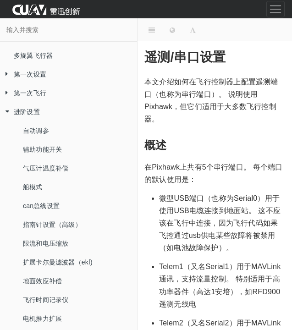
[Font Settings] (192, 29)
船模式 (33, 187)
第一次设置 (23, 74)
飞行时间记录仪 (45, 299)
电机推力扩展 (42, 318)
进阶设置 (20, 112)
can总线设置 (41, 205)
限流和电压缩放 (45, 243)
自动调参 (36, 130)
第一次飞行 (23, 93)
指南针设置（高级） (52, 224)
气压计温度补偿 (45, 168)
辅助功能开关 (42, 149)
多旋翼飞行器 (33, 55)
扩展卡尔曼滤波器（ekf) (58, 262)
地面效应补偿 (42, 281)
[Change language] (172, 29)
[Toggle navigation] (275, 9)
